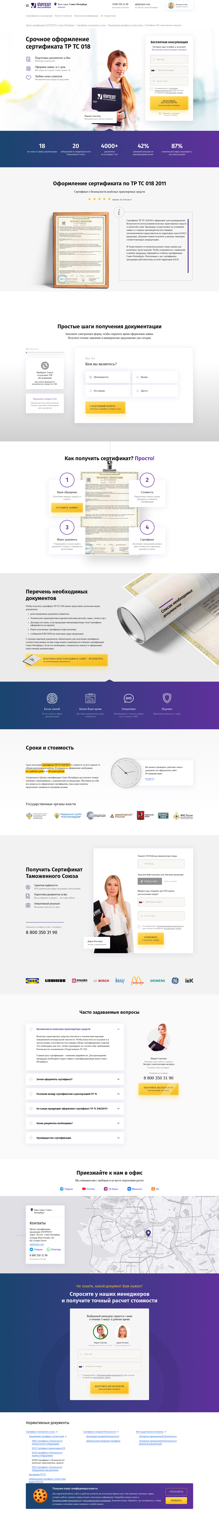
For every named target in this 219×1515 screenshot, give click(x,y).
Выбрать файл (150, 881)
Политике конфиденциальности (66, 1500)
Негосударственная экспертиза (149, 1432)
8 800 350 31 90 (120, 4)
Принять (176, 1500)
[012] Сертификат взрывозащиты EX (48, 1449)
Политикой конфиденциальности (166, 89)
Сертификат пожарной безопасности (99, 1432)
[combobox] (153, 70)
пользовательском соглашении (97, 1500)
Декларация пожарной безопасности (102, 1437)
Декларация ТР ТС (37, 1475)
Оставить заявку (67, 508)
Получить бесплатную (169, 103)
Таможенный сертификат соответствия (46, 1437)
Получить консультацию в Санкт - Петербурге (74, 660)
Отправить (150, 938)
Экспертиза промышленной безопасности (158, 1437)
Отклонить (176, 1492)
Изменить (61, 7)
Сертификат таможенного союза (40, 1432)
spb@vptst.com (142, 4)
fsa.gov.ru (149, 779)
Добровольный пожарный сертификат (103, 1441)
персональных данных (174, 93)
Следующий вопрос (105, 407)
